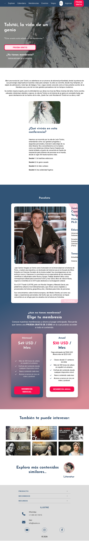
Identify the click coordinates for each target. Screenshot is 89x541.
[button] (79, 3)
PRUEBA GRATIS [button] (79, 3)
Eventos (44, 3)
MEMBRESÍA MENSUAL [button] (27, 390)
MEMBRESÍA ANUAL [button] (62, 389)
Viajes (53, 3)
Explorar (11, 3)
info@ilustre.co (34, 524)
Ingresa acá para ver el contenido (20, 58)
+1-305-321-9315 (35, 515)
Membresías (33, 3)
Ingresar (68, 3)
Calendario (21, 3)
